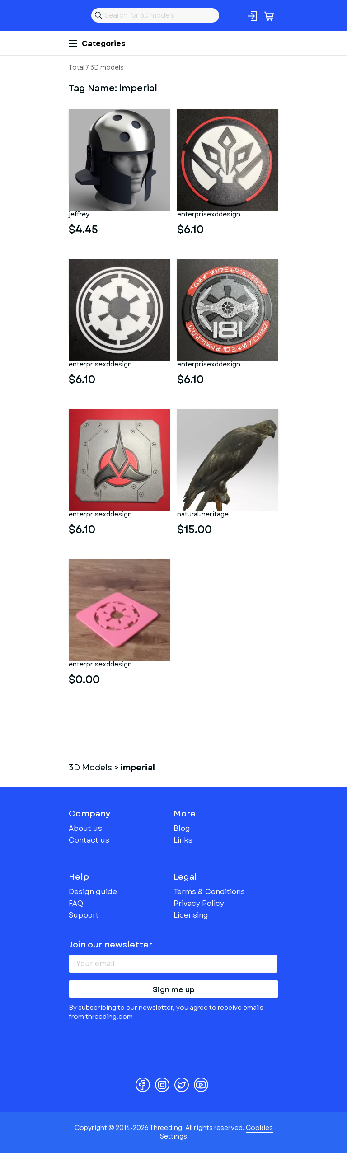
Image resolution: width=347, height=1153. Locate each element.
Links (183, 840)
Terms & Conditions (209, 891)
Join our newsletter (111, 944)
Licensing (191, 915)
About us (85, 828)
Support (84, 915)
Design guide (93, 891)
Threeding (76, 15)
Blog (182, 828)
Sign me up (174, 989)
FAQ (76, 903)
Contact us (89, 840)
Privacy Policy (199, 903)
